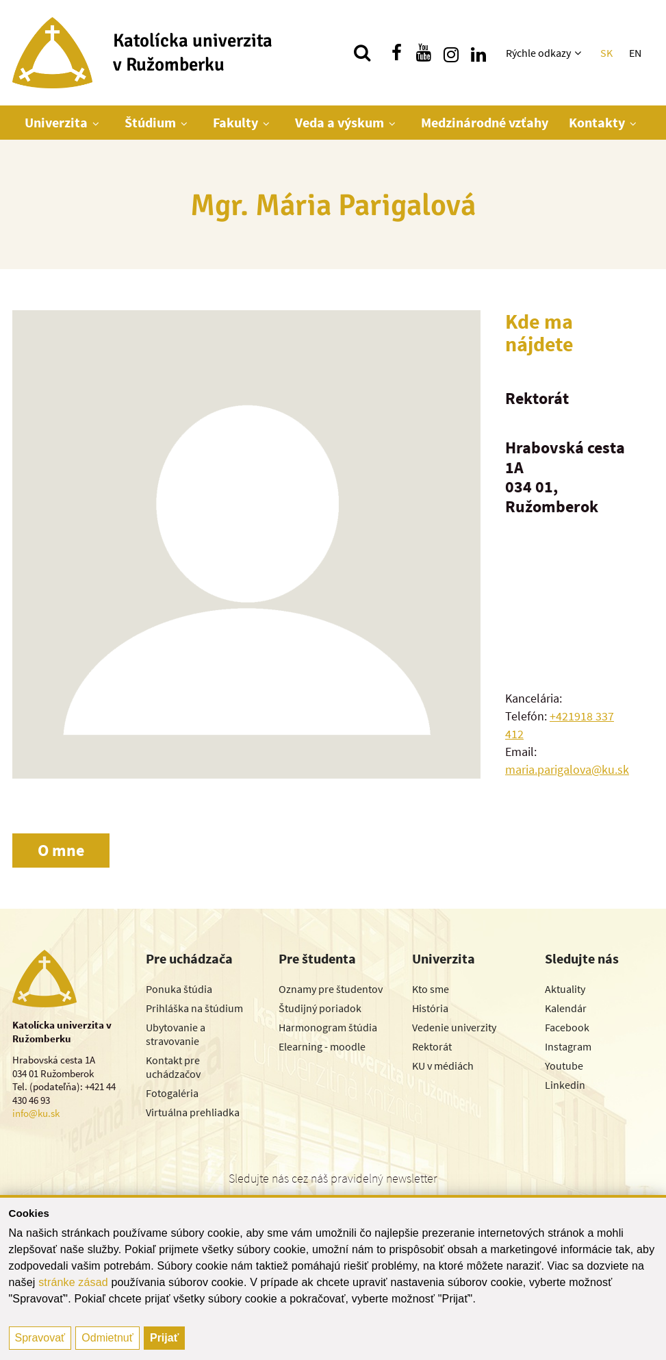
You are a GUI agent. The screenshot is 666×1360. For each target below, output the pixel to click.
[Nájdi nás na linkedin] (478, 52)
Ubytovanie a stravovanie (175, 1034)
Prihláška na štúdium (194, 1008)
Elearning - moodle (322, 1046)
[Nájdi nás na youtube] (423, 52)
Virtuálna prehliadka (193, 1112)
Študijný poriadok (320, 1008)
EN (635, 53)
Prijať (164, 1338)
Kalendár (566, 1008)
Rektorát (432, 1046)
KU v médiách (443, 1065)
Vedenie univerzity (454, 1027)
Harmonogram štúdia (328, 1027)
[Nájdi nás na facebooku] (396, 52)
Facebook (567, 1027)
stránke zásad (73, 1282)
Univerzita (56, 122)
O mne (61, 850)
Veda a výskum (339, 122)
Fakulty (235, 122)
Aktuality (565, 989)
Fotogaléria (172, 1093)
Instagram (568, 1046)
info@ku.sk (36, 1113)
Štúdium (150, 122)
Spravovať (40, 1338)
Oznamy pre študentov (331, 989)
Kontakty (597, 122)
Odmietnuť (107, 1338)
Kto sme (430, 989)
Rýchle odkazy (538, 53)
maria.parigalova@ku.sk (567, 769)
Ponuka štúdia (179, 989)
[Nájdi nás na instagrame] (451, 52)
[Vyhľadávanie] (362, 52)
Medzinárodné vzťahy (484, 122)
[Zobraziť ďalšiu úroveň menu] (579, 52)
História (430, 1008)
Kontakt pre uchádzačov (173, 1067)
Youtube (564, 1065)
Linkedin (565, 1085)
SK (606, 53)
